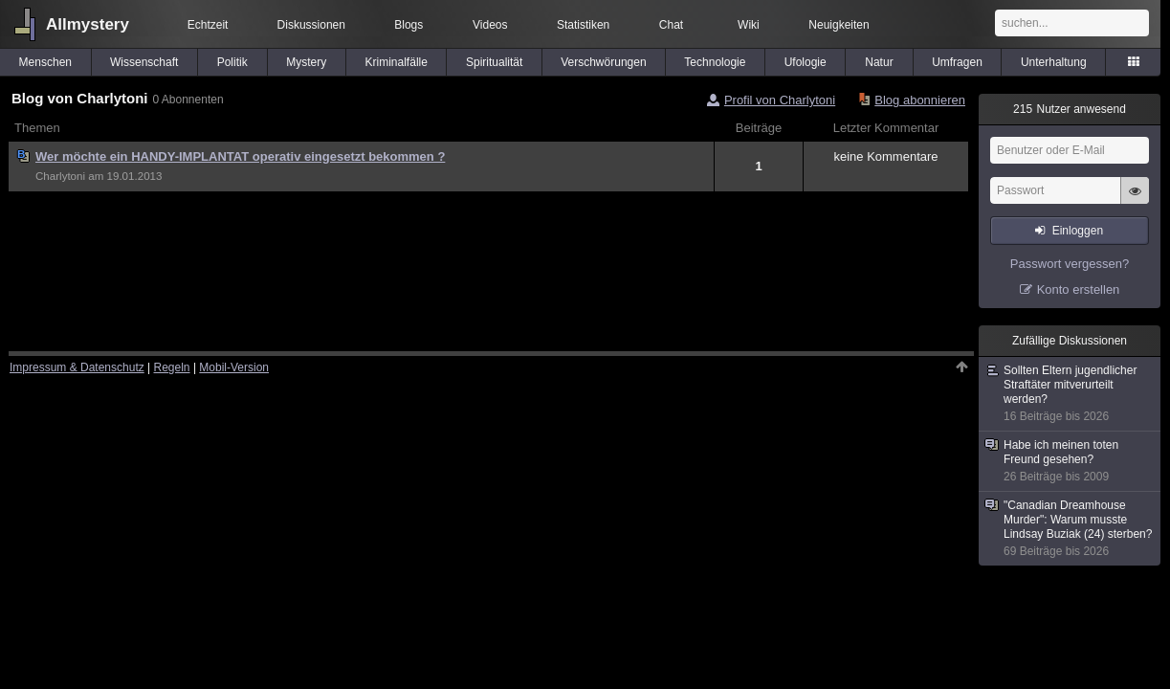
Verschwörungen (603, 62)
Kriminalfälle (396, 62)
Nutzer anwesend (1069, 109)
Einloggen (1077, 230)
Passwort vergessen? (1069, 263)
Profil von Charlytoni (779, 100)
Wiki (749, 25)
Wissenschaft (144, 62)
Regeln (172, 367)
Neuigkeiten (838, 25)
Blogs (408, 25)
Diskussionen (311, 25)
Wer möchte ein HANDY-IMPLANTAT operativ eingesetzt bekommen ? (240, 156)
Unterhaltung (1054, 62)
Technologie (714, 62)
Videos (490, 25)
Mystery (306, 62)
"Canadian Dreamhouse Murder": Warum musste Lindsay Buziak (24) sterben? (1070, 529)
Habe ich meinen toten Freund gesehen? (1070, 461)
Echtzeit (208, 25)
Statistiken (583, 25)
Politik (232, 62)
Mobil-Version (234, 367)
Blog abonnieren (919, 100)
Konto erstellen (1078, 289)
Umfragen (957, 62)
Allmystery (87, 24)
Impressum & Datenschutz (77, 367)
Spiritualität (494, 62)
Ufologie (805, 62)
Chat (671, 25)
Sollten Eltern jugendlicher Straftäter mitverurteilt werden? (1070, 394)
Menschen (45, 62)
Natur (879, 62)
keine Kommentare (885, 156)
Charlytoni (60, 176)
